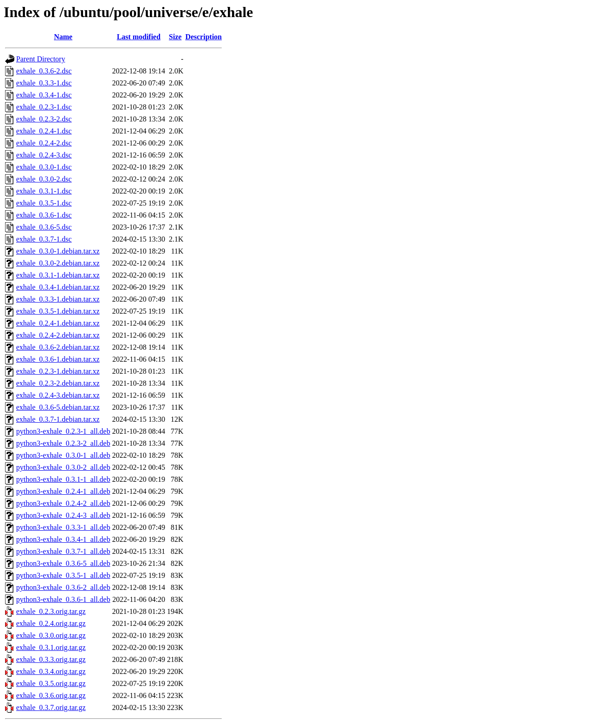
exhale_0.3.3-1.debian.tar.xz (58, 299)
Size (175, 37)
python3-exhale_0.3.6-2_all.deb (63, 587)
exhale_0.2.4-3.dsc (44, 155)
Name (63, 37)
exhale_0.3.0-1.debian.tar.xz (58, 251)
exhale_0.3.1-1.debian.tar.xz (58, 275)
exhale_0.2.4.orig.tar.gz (51, 623)
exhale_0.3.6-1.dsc (44, 215)
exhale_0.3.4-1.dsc (44, 95)
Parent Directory (40, 59)
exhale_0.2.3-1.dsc (44, 107)
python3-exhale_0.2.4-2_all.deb (63, 503)
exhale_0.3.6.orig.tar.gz (51, 695)
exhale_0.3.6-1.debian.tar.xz (58, 359)
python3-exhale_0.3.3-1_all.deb (63, 527)
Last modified (139, 37)
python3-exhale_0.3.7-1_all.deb (63, 551)
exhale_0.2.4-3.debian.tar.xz (58, 395)
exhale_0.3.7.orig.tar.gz (51, 707)
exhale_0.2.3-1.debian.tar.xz (58, 371)
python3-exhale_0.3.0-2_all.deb (63, 467)
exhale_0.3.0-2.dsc (44, 179)
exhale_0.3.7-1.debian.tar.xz (58, 419)
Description (203, 37)
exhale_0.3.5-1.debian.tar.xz (58, 311)
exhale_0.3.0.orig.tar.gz (51, 635)
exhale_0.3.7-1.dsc (44, 239)
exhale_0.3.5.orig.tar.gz (51, 683)
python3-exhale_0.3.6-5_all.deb (63, 563)
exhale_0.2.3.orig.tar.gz (51, 611)
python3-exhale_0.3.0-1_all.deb (63, 455)
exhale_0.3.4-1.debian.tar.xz (58, 287)
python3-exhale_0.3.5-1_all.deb (63, 575)
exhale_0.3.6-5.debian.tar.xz (58, 407)
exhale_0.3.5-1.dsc (44, 203)
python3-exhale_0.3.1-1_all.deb (63, 479)
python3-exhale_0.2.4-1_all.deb (63, 491)
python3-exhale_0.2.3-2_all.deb (63, 443)
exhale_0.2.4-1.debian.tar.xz (58, 323)
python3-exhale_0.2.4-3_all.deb (63, 515)
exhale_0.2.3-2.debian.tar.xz (58, 383)
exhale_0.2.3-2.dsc (44, 119)
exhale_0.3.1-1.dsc (44, 191)
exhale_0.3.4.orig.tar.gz (51, 671)
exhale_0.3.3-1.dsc (44, 83)
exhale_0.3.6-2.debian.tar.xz (58, 347)
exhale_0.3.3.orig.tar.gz (51, 659)
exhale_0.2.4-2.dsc (44, 143)
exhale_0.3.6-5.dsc (44, 227)
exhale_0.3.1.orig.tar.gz (51, 647)
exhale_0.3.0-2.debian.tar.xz (58, 263)
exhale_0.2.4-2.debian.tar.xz (58, 335)
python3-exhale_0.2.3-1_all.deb (63, 431)
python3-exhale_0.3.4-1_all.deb (63, 539)
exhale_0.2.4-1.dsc (44, 131)
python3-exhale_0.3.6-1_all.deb (63, 599)
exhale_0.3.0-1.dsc (44, 167)
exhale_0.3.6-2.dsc (44, 71)
